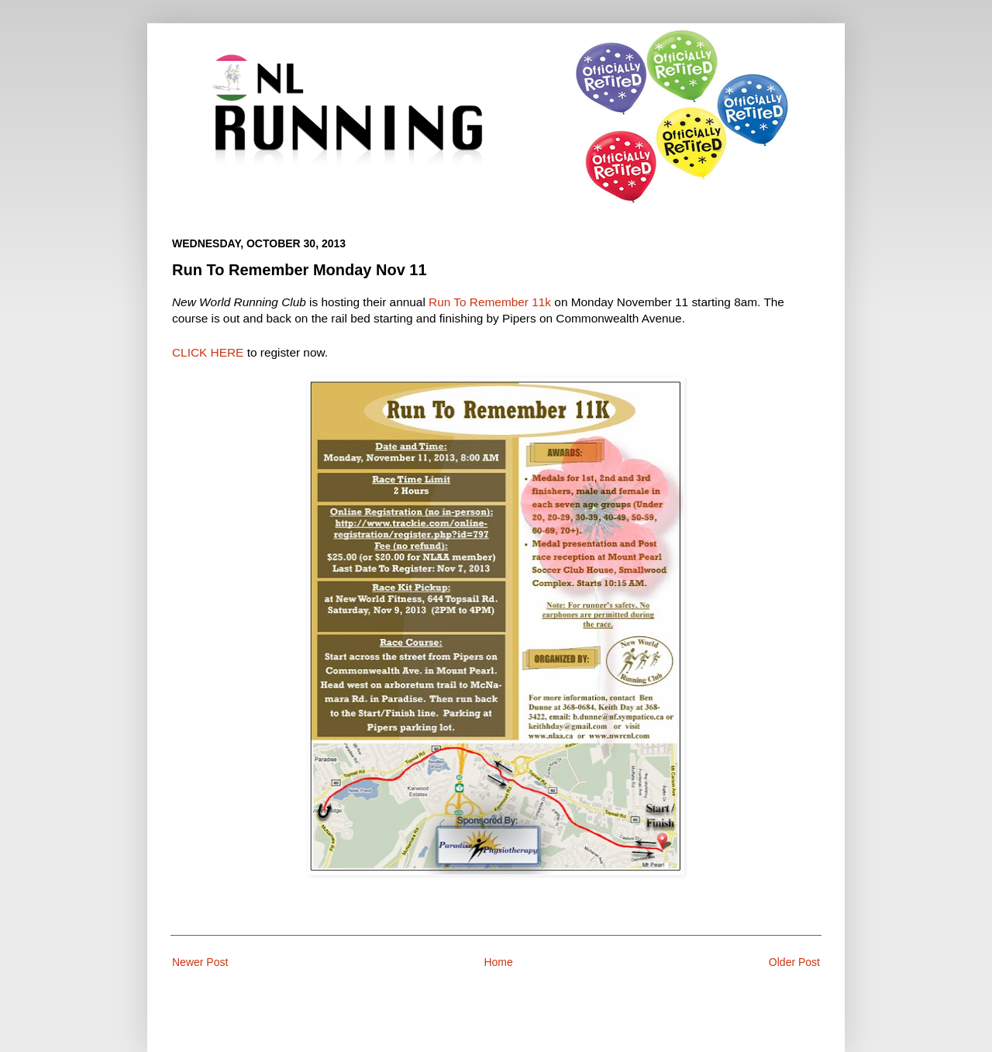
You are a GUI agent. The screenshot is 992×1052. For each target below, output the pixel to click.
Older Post (794, 962)
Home (498, 962)
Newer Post (200, 962)
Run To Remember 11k (490, 302)
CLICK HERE (207, 352)
